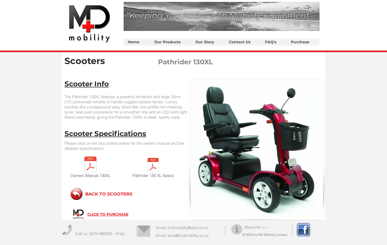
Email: (162, 227)
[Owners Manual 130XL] (90, 168)
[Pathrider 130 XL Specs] (153, 169)
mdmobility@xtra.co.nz (188, 227)
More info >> (256, 227)
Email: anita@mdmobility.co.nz (182, 235)
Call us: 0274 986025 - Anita (99, 233)
